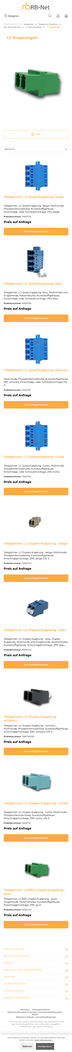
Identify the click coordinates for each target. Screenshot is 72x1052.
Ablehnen (27, 1046)
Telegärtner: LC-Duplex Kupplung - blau (35, 630)
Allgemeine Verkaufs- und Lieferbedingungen (36, 1017)
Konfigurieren (45, 1046)
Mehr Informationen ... (44, 1040)
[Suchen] (50, 15)
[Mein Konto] (58, 15)
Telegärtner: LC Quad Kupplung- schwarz (36, 370)
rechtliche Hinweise (16, 956)
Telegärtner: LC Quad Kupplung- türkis (34, 457)
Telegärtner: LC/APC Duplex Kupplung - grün (34, 892)
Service (8, 963)
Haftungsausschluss (41, 1010)
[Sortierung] (36, 149)
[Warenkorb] (66, 15)
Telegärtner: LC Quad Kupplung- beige (34, 197)
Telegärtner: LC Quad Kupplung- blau (33, 283)
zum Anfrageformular (36, 231)
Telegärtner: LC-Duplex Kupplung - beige (36, 543)
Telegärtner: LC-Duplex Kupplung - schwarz (31, 718)
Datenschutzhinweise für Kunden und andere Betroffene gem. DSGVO (34, 1013)
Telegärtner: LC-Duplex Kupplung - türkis (36, 803)
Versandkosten (54, 1022)
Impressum (25, 1010)
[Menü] (11, 15)
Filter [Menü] (36, 133)
